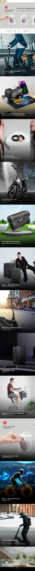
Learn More (4, 74)
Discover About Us (17, 560)
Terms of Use (17, 568)
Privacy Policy (14, 568)
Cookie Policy (21, 568)
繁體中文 (17, 567)
